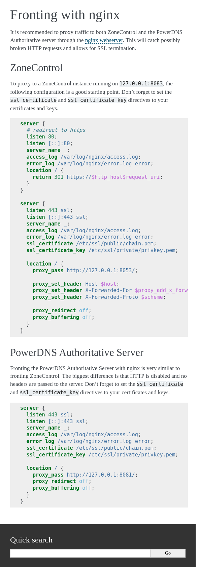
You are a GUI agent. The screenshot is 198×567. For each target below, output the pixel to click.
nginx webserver (104, 40)
